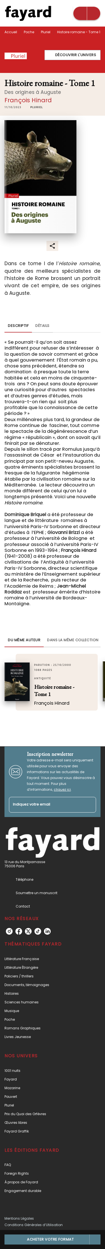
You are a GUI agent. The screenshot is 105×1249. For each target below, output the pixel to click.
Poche (29, 32)
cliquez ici (62, 789)
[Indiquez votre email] (45, 805)
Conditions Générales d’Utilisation (33, 1224)
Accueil (10, 32)
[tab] (18, 326)
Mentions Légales (19, 1218)
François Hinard (28, 100)
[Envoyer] (89, 804)
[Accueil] (28, 13)
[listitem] (9, 931)
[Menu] (87, 13)
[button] (73, 55)
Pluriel (45, 32)
